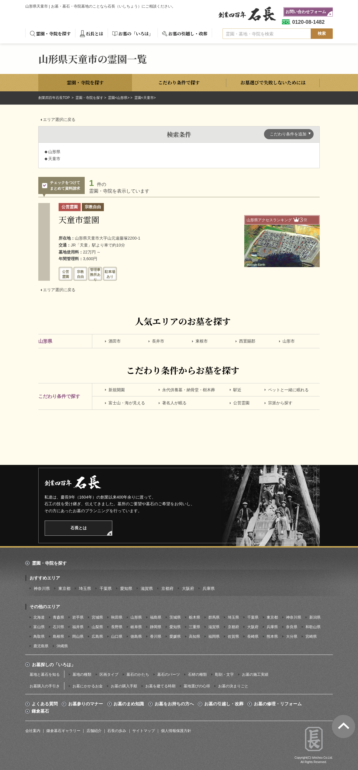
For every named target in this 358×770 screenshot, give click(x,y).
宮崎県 (311, 636)
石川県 (58, 627)
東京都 (64, 588)
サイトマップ (143, 731)
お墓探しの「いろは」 (53, 664)
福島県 (155, 617)
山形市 (289, 341)
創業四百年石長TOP (54, 98)
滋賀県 (147, 588)
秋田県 (116, 617)
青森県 (58, 617)
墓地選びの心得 (197, 686)
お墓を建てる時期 (160, 686)
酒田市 (115, 341)
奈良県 (291, 627)
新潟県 (315, 617)
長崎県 (252, 636)
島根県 (58, 636)
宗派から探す (280, 403)
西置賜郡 (247, 341)
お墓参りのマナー (85, 704)
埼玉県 (85, 588)
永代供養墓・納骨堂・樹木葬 (188, 389)
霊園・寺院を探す (53, 33)
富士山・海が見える (127, 403)
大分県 (291, 636)
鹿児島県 (40, 646)
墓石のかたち (137, 674)
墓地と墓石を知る (45, 674)
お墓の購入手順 (124, 686)
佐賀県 (233, 636)
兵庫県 (208, 588)
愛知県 (126, 588)
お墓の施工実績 (255, 674)
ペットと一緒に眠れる (288, 389)
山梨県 (97, 627)
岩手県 (78, 617)
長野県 (116, 627)
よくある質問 (45, 704)
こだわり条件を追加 (288, 134)
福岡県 (214, 636)
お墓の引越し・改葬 (187, 33)
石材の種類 (197, 674)
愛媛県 (175, 636)
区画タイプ (109, 674)
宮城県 (97, 617)
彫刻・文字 (224, 674)
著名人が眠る (174, 403)
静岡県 (155, 627)
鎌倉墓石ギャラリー (63, 731)
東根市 (202, 341)
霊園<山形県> (118, 98)
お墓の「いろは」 (135, 33)
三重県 (194, 627)
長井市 (158, 341)
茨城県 (175, 617)
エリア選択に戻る (59, 119)
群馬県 (214, 617)
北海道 (39, 617)
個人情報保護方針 (176, 731)
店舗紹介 (94, 731)
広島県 (97, 636)
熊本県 (272, 636)
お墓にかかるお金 (88, 686)
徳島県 (136, 636)
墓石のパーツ (168, 674)
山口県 (116, 636)
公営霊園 (241, 403)
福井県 (78, 627)
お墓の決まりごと (233, 686)
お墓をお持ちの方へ (174, 704)
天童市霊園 (79, 219)
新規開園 (117, 389)
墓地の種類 (82, 674)
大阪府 (188, 588)
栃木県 (194, 617)
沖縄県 (62, 646)
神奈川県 (42, 588)
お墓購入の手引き (45, 686)
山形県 (136, 617)
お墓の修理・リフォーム (278, 704)
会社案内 (32, 731)
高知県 (194, 636)
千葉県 (106, 588)
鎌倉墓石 (40, 711)
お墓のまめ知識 (128, 704)
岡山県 (78, 636)
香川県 (155, 636)
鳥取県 (39, 636)
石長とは (94, 33)
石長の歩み (116, 731)
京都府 (167, 588)
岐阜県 (136, 627)
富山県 (39, 627)
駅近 (237, 389)
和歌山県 (313, 627)
